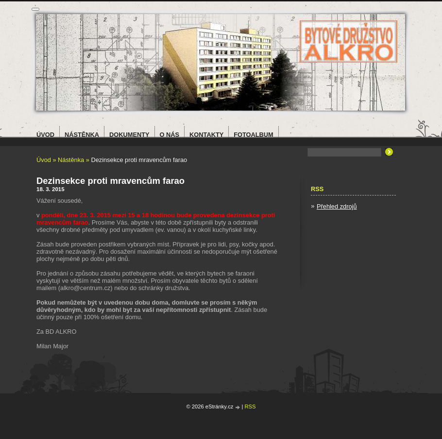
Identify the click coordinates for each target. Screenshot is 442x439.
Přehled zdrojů (337, 206)
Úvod (43, 159)
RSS (250, 406)
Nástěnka (71, 159)
